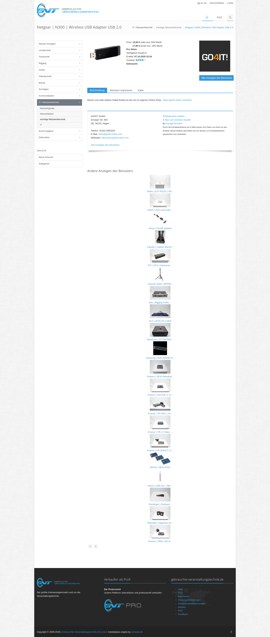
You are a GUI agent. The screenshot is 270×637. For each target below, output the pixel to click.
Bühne (42, 83)
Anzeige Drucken (172, 123)
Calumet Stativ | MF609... (160, 284)
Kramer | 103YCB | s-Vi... (160, 395)
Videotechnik (45, 76)
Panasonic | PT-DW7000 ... (160, 339)
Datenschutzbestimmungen (191, 603)
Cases (42, 69)
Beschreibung (97, 90)
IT (41, 125)
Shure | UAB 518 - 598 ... (160, 485)
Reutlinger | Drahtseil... (160, 504)
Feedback (183, 614)
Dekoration (44, 137)
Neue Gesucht (46, 157)
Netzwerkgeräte (47, 108)
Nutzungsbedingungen (189, 600)
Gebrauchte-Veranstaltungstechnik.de (81, 632)
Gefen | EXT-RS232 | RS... (160, 191)
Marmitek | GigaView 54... (160, 523)
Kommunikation (46, 95)
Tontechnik (44, 56)
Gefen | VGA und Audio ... (160, 210)
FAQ (219, 17)
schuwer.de (137, 632)
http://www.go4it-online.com (115, 137)
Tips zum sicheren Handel (177, 120)
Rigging (42, 63)
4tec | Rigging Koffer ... (160, 302)
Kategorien (44, 163)
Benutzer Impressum (121, 90)
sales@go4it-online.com (110, 134)
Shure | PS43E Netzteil (160, 228)
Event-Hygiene (46, 131)
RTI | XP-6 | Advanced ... (160, 265)
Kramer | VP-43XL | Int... (160, 413)
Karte (140, 90)
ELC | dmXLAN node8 (160, 321)
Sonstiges (44, 89)
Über (180, 589)
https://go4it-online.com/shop (177, 100)
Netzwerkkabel (47, 114)
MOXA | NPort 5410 (160, 467)
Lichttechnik (45, 50)
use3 (104, 632)
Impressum (183, 596)
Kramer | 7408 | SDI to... (160, 541)
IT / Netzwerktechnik (49, 102)
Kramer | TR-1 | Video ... (160, 432)
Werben (182, 607)
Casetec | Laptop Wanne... (160, 247)
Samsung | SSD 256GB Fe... (160, 358)
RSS (180, 610)
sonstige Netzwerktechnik (168, 27)
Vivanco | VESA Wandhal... (160, 376)
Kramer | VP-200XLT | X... (160, 450)
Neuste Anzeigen (47, 43)
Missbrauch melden (174, 116)
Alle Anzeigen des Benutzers (216, 78)
